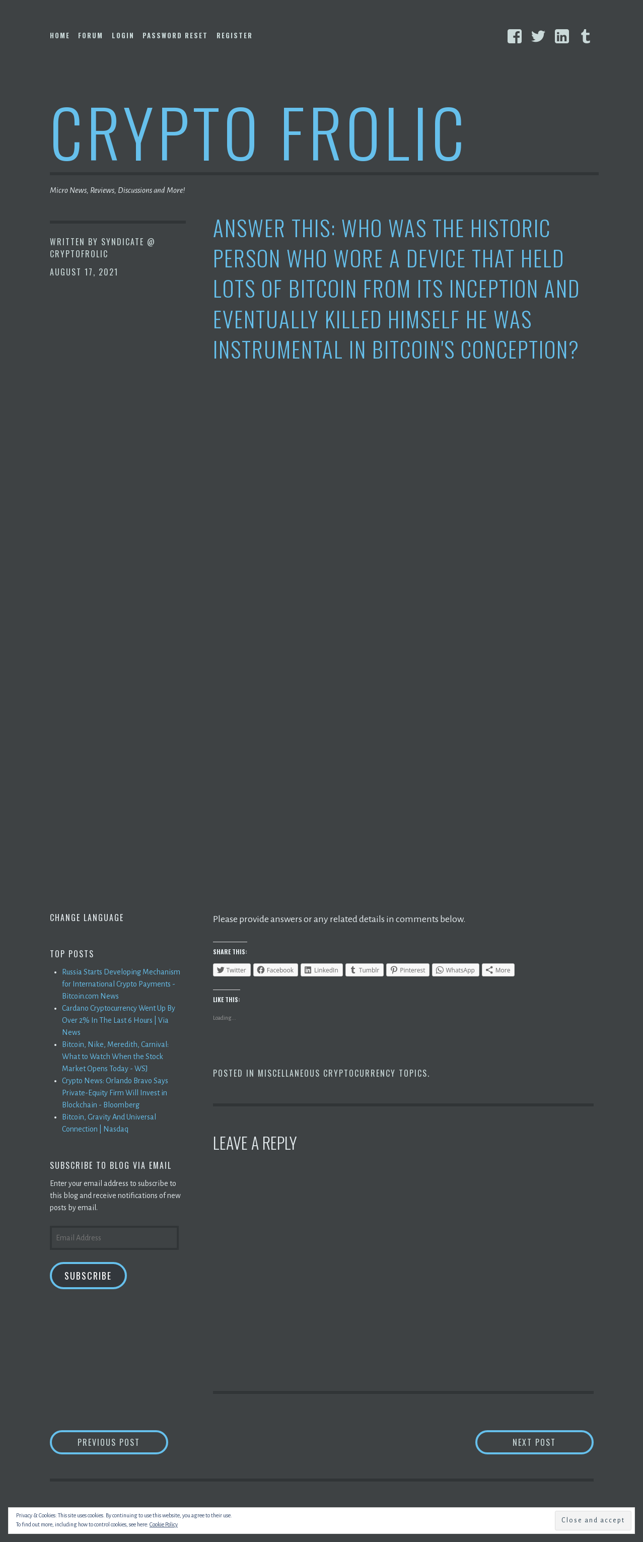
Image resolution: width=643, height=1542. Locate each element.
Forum (90, 35)
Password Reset (175, 35)
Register (235, 35)
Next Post (553, 1442)
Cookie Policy (164, 1524)
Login (123, 35)
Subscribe (88, 1275)
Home (60, 35)
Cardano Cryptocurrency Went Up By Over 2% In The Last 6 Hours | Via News (118, 1020)
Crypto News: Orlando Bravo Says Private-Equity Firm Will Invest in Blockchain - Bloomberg (115, 1093)
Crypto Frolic (259, 131)
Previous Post (123, 1442)
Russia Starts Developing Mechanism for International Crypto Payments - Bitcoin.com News (121, 984)
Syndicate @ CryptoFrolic (103, 248)
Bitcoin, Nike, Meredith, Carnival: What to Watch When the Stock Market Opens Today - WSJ (115, 1056)
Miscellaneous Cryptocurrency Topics (342, 1073)
